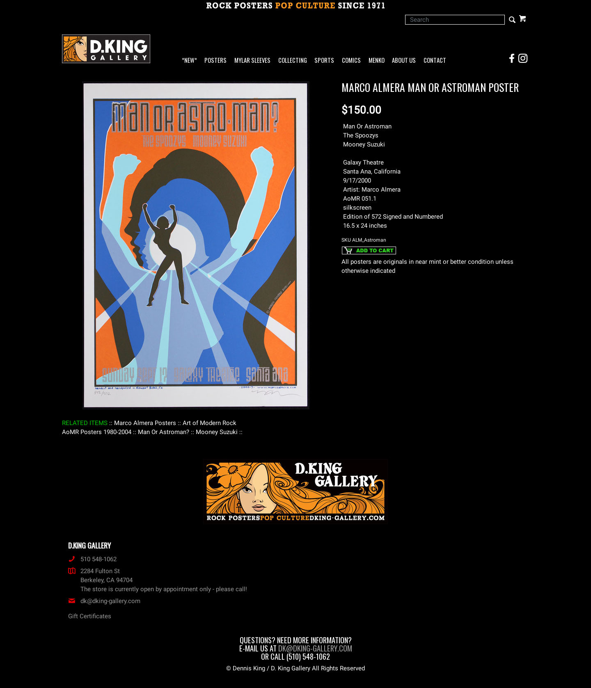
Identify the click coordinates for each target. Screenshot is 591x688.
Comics (351, 60)
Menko (377, 60)
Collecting (292, 60)
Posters (215, 60)
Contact (435, 60)
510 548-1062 (92, 559)
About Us (404, 60)
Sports (324, 60)
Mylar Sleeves (252, 60)
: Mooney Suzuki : (216, 432)
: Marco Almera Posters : (145, 423)
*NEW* (189, 60)
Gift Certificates (89, 616)
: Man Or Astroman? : (163, 432)
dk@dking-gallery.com (104, 601)
